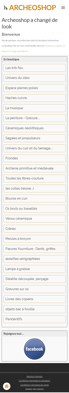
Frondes (11, 158)
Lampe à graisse (17, 269)
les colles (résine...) (19, 188)
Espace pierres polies (21, 88)
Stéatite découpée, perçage (26, 279)
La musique (14, 108)
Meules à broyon (18, 239)
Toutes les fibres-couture (24, 178)
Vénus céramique (18, 219)
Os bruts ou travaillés (21, 209)
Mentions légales (34, 376)
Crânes (10, 229)
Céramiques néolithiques (24, 128)
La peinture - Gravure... (22, 118)
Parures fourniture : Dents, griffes (30, 249)
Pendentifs (13, 319)
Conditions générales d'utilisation (34, 380)
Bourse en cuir (16, 198)
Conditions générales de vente (34, 385)
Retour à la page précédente (15, 51)
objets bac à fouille (20, 309)
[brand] (29, 7)
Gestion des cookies (34, 389)
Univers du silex (17, 78)
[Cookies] (6, 386)
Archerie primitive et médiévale (29, 168)
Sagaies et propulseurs (22, 138)
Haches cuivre (16, 98)
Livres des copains (19, 299)
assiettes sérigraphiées (22, 259)
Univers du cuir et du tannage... (28, 148)
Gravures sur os (17, 289)
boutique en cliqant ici (54, 46)
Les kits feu (14, 68)
